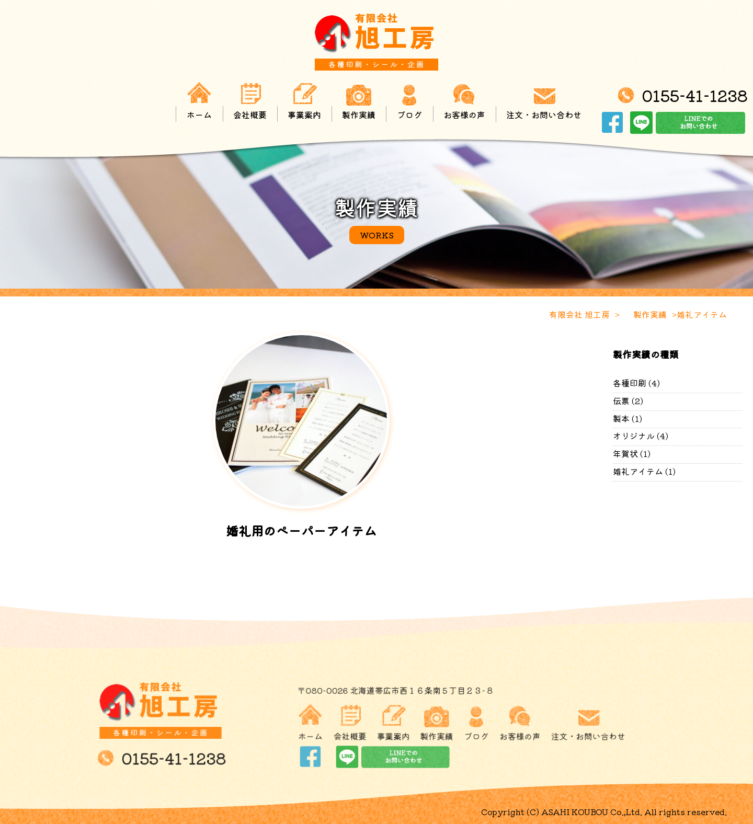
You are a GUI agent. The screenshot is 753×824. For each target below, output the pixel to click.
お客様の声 (464, 101)
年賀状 (625, 453)
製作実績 (358, 101)
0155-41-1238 (694, 96)
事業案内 (304, 101)
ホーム (200, 101)
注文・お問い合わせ (543, 101)
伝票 (621, 400)
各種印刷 (629, 382)
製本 (621, 418)
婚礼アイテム (638, 471)
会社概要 (250, 101)
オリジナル (634, 435)
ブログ (409, 101)
